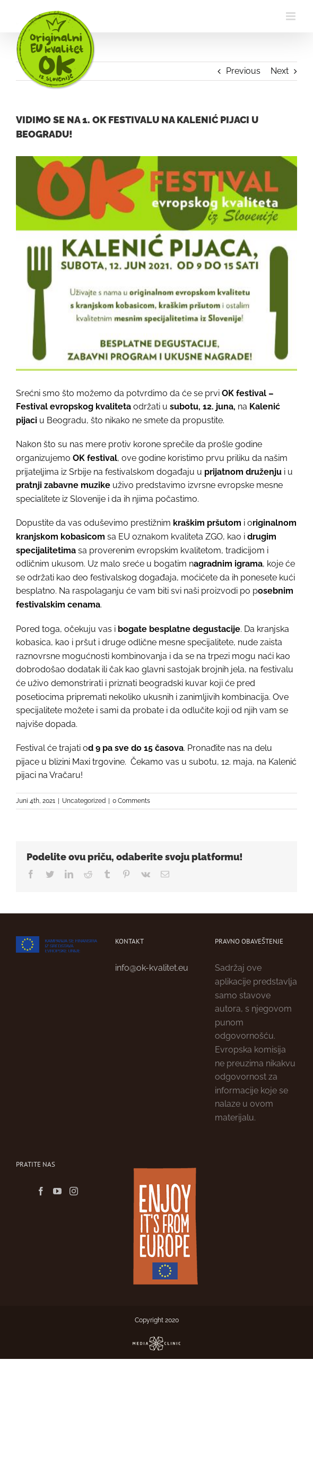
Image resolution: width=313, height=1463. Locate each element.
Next (280, 71)
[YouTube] (57, 1191)
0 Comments (131, 801)
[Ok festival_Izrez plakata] (156, 263)
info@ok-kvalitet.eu (151, 968)
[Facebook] (41, 1191)
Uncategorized (84, 801)
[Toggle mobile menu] (291, 16)
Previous (243, 71)
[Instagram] (73, 1191)
